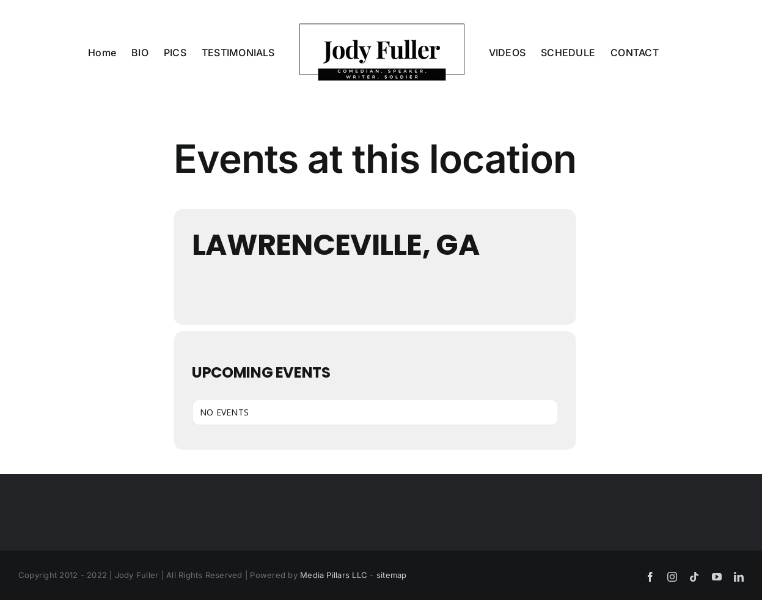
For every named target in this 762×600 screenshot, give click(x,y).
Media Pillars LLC (333, 575)
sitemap (391, 575)
